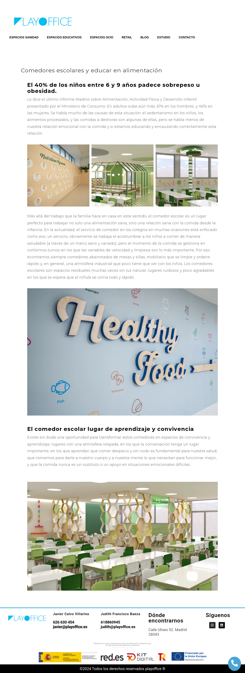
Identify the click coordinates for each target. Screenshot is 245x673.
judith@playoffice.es (118, 627)
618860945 (110, 622)
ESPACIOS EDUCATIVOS (64, 37)
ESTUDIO (163, 37)
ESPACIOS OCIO (101, 37)
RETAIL (127, 37)
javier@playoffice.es (70, 627)
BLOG (144, 37)
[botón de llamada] (234, 663)
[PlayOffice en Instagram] (212, 625)
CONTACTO (187, 37)
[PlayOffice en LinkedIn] (222, 625)
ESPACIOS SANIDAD (24, 37)
